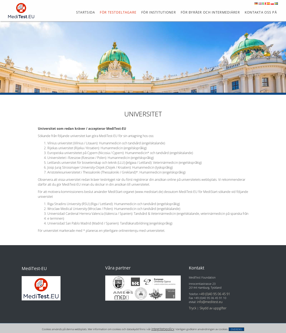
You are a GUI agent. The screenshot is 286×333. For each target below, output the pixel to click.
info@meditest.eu (209, 302)
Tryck (192, 308)
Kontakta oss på (261, 12)
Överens (236, 329)
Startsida (85, 12)
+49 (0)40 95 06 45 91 (214, 294)
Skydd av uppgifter (213, 308)
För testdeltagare (118, 12)
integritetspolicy (162, 329)
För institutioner (158, 12)
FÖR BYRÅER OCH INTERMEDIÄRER (210, 12)
